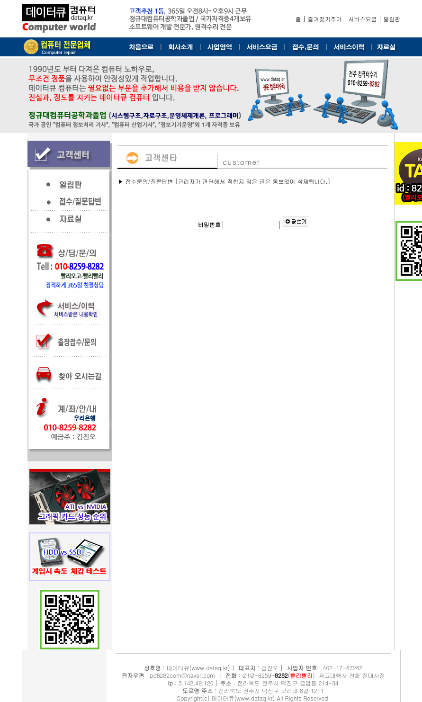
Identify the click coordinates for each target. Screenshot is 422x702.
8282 (281, 675)
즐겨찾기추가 (325, 19)
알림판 (392, 19)
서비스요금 (363, 19)
